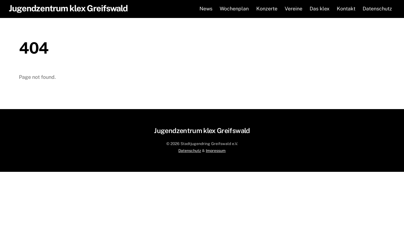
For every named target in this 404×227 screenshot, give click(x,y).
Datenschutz (377, 9)
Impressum (216, 150)
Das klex (320, 9)
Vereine (293, 9)
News (205, 9)
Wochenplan (234, 9)
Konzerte (266, 9)
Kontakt (346, 9)
